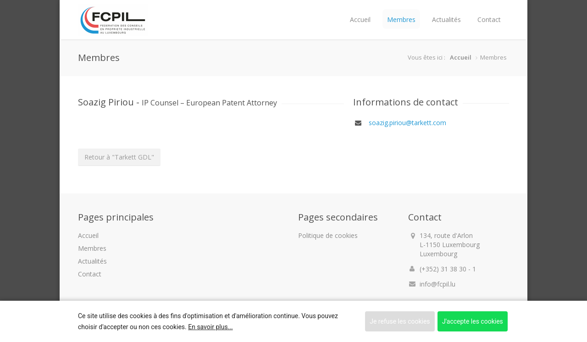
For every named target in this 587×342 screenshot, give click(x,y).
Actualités (446, 19)
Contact (489, 19)
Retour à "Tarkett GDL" (119, 157)
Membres (401, 19)
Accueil (360, 19)
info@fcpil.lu (437, 284)
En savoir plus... (210, 327)
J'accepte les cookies (472, 321)
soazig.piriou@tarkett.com (406, 122)
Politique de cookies (328, 235)
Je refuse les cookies (400, 321)
